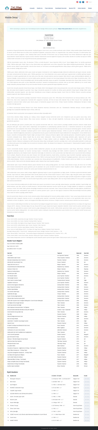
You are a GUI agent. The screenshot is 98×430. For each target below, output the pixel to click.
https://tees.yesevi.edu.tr (65, 28)
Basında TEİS (72, 8)
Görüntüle (87, 378)
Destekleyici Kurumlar (61, 8)
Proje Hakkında (49, 8)
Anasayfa (32, 8)
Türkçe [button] (89, 2)
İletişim (90, 8)
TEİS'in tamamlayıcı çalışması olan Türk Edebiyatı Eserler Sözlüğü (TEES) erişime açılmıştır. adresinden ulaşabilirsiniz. (48, 28)
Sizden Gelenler (82, 8)
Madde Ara (39, 8)
